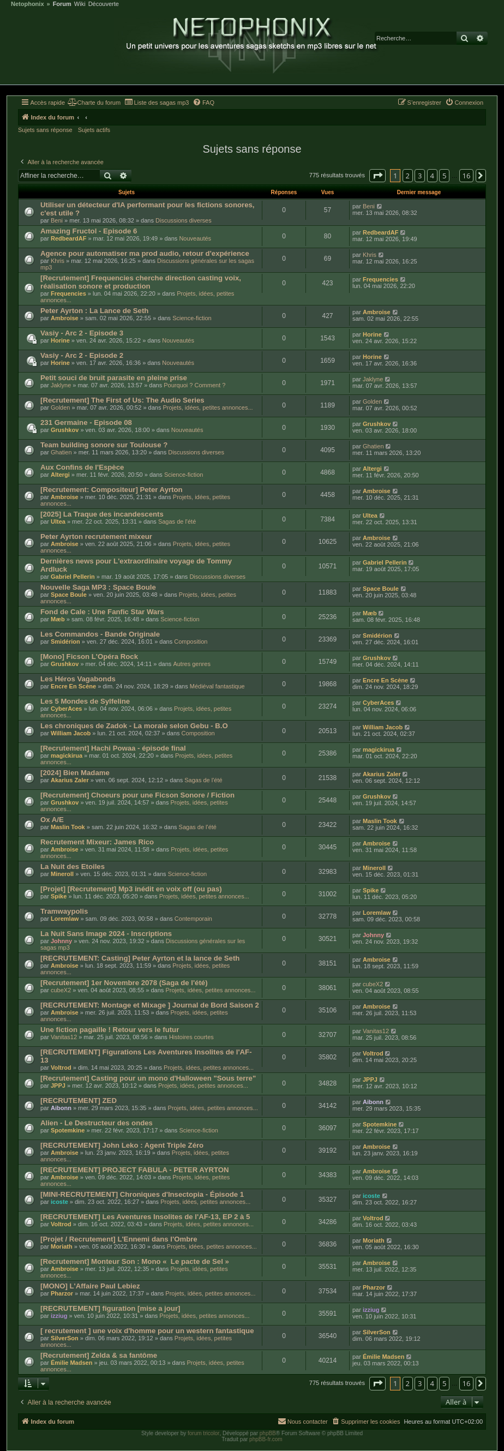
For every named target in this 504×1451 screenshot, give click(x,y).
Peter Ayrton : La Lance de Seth (94, 311)
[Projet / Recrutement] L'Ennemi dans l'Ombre (118, 1239)
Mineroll (62, 874)
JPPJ (58, 1085)
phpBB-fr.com (266, 1439)
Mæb (58, 619)
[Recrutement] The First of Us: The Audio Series (122, 400)
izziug (59, 1315)
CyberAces (66, 708)
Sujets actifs (94, 130)
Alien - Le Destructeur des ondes (96, 1123)
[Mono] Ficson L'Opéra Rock (89, 656)
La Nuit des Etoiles (72, 866)
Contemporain (193, 918)
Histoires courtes (191, 1037)
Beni (57, 220)
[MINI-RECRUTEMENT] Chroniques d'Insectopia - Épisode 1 (142, 1194)
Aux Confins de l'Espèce (82, 467)
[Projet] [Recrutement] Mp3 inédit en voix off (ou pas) (131, 889)
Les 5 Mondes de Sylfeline (85, 701)
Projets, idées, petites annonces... (208, 407)
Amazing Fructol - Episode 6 (88, 231)
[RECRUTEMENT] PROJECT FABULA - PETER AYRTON (134, 1170)
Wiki (80, 4)
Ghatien (61, 452)
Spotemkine (68, 1130)
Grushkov (65, 430)
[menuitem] (94, 102)
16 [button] (467, 176)
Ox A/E (52, 820)
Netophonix (27, 4)
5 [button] (444, 176)
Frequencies (68, 293)
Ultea (58, 521)
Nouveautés (195, 238)
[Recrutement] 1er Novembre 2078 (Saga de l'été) (124, 983)
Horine (60, 340)
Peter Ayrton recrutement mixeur (96, 536)
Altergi (60, 474)
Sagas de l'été (177, 521)
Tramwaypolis (64, 911)
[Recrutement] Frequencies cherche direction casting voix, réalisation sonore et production (140, 282)
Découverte (103, 4)
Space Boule (69, 594)
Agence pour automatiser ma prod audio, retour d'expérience (144, 253)
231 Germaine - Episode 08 (86, 422)
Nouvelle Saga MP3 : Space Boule (98, 587)
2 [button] (408, 176)
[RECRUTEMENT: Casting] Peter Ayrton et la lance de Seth (139, 958)
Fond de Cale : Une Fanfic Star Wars (102, 612)
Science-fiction (192, 318)
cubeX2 (61, 990)
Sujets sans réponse (45, 130)
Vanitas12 (64, 1037)
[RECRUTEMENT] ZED (78, 1100)
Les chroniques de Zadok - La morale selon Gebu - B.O (134, 726)
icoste (59, 1201)
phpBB (268, 1433)
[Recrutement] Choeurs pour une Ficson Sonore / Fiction (137, 795)
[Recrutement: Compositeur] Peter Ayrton (111, 489)
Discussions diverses (183, 220)
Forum (62, 4)
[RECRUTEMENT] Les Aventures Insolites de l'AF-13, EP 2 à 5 (145, 1217)
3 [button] (420, 176)
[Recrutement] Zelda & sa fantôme (98, 1355)
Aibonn (61, 1108)
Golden (60, 407)
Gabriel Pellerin (73, 576)
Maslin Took (68, 827)
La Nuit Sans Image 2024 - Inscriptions (106, 934)
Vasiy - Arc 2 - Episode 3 (81, 333)
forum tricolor (203, 1433)
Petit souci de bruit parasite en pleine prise (113, 378)
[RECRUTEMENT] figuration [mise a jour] (110, 1308)
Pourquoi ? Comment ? (194, 385)
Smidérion (65, 641)
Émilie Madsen (71, 1362)
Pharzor (62, 1293)
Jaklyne (61, 385)
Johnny (61, 941)
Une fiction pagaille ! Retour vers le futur (109, 1030)
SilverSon (65, 1338)
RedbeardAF (68, 238)
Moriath (62, 1246)
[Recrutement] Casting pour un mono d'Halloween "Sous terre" (148, 1078)
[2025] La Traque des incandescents (102, 514)
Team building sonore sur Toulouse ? (103, 445)
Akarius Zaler (70, 780)
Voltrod (61, 1067)
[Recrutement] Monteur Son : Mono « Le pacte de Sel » (134, 1261)
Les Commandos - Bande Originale (100, 634)
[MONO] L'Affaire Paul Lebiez (90, 1286)
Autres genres (191, 664)
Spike (59, 896)
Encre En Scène (73, 686)
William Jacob (71, 733)
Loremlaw (65, 918)
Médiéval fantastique (217, 686)
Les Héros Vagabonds (78, 679)
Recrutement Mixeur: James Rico (97, 842)
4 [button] (432, 176)
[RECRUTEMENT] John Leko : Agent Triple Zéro (121, 1145)
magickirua (66, 755)
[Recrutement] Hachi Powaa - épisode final (113, 748)
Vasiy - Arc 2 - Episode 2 (81, 355)
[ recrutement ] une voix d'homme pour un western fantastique (147, 1331)
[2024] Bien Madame (75, 773)
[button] (377, 175)
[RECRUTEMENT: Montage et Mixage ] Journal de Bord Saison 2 (149, 1005)
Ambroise (65, 318)
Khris (57, 260)
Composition (190, 641)
